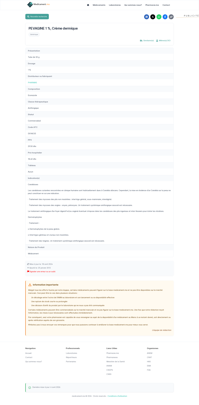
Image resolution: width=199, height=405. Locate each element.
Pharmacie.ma (152, 5)
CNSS (108, 374)
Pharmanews (112, 357)
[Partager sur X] (152, 16)
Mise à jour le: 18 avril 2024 (40, 264)
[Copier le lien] (171, 16)
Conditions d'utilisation (117, 396)
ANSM (149, 353)
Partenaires (71, 361)
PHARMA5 (32, 82)
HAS (149, 361)
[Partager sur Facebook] (165, 16)
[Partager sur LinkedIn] (146, 16)
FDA (149, 370)
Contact (166, 5)
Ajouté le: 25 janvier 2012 (39, 268)
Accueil (28, 353)
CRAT (149, 357)
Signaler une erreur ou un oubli (41, 271)
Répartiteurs (71, 357)
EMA (149, 366)
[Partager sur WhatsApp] (158, 16)
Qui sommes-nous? (133, 5)
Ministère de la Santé (115, 361)
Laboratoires (115, 5)
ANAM (109, 366)
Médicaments (99, 5)
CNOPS (109, 370)
